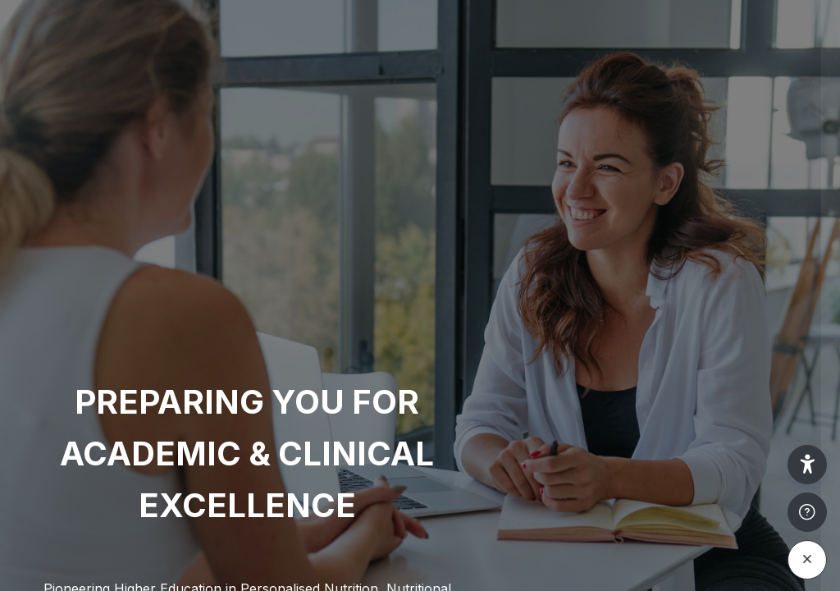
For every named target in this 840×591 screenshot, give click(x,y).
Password (549, 349)
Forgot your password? (756, 425)
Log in (667, 472)
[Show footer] (807, 512)
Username (549, 270)
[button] (807, 464)
